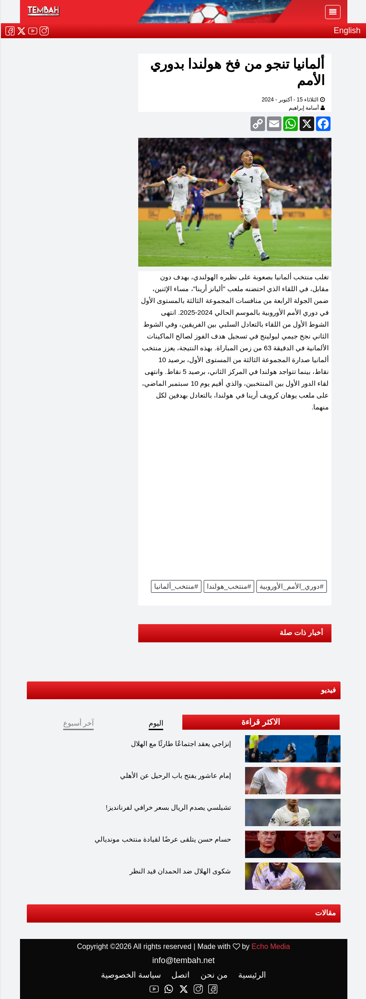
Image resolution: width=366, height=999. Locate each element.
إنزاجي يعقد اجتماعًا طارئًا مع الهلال (180, 743)
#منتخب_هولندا (228, 586)
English (346, 30)
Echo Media (270, 946)
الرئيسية (251, 974)
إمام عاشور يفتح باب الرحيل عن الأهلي (175, 775)
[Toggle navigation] (332, 12)
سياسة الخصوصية (130, 974)
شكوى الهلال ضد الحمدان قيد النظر (180, 871)
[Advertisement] (234, 499)
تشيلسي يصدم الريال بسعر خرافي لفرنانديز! (168, 807)
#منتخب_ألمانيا (176, 586)
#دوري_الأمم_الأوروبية (291, 586)
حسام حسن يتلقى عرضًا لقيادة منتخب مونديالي (162, 839)
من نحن (212, 974)
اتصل (179, 974)
